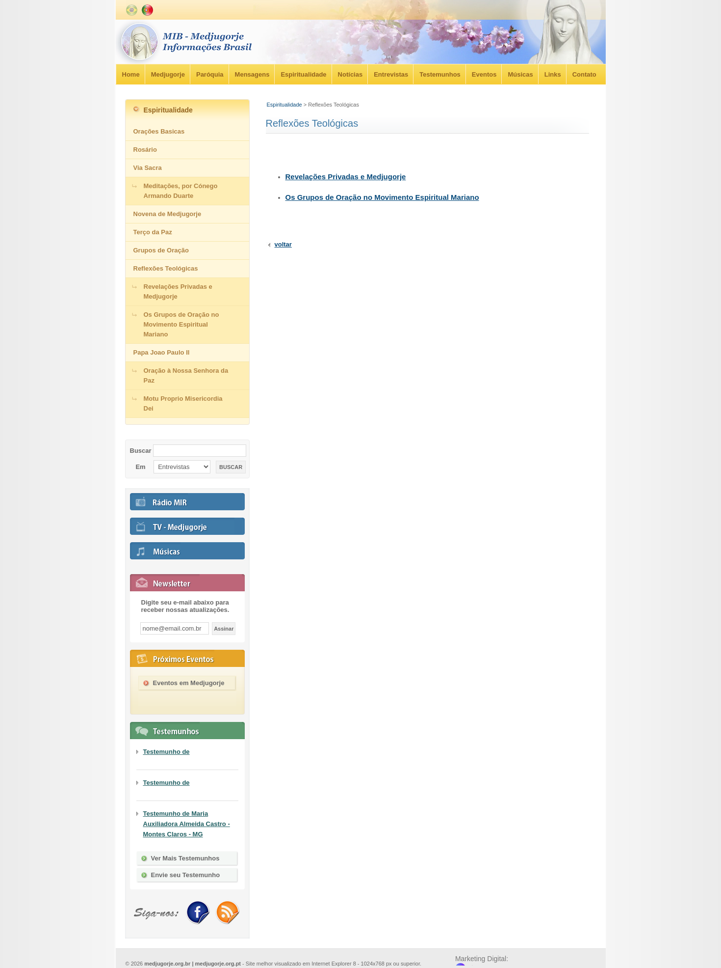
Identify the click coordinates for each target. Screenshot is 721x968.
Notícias (350, 74)
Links (552, 74)
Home (131, 74)
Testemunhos (440, 74)
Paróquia (210, 74)
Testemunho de (166, 751)
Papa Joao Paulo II (161, 352)
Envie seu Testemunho (185, 875)
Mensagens (252, 74)
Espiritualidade (303, 74)
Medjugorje (168, 74)
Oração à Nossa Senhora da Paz (186, 375)
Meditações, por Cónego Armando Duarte (181, 190)
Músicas (520, 74)
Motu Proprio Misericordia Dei (183, 403)
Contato (584, 74)
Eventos (484, 74)
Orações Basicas (159, 131)
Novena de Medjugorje (167, 214)
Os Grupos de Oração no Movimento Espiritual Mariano (382, 197)
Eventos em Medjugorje (189, 683)
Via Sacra (147, 167)
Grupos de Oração (161, 250)
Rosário (145, 149)
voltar (283, 244)
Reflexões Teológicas (165, 268)
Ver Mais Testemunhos (185, 858)
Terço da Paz (152, 232)
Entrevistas (391, 74)
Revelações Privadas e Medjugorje (345, 176)
